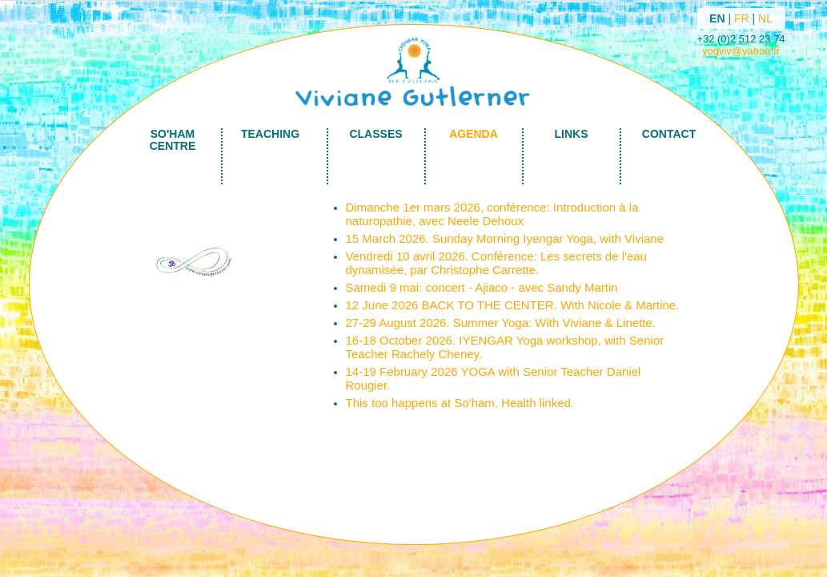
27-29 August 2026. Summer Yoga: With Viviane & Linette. (501, 322)
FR (741, 18)
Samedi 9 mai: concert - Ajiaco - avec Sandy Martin (482, 287)
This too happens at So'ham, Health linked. (460, 403)
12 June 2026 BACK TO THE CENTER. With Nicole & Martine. (513, 305)
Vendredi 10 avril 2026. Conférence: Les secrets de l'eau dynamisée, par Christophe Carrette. (496, 262)
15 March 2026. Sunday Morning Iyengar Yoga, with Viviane (505, 238)
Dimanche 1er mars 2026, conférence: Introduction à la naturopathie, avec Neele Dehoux (492, 214)
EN (717, 18)
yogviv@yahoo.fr (741, 51)
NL (765, 18)
